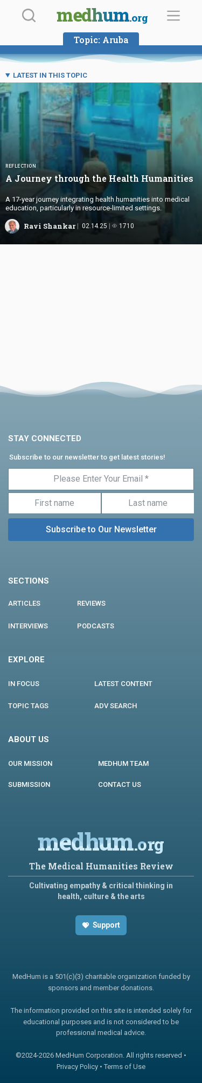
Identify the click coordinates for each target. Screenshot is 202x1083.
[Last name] (147, 503)
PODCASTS (95, 626)
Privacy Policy (77, 1067)
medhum (102, 16)
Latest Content (123, 684)
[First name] (54, 503)
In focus (23, 684)
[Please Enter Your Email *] (101, 479)
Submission (29, 784)
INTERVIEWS (28, 626)
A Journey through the (99, 178)
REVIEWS (91, 603)
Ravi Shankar (49, 226)
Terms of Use (124, 1067)
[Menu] (173, 15)
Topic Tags (28, 706)
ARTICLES (24, 603)
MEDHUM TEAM (123, 763)
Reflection (20, 166)
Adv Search (115, 706)
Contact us (119, 784)
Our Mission (30, 763)
